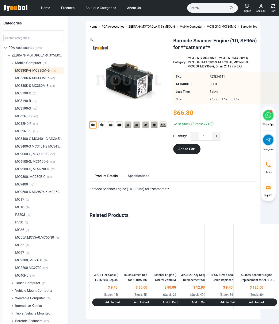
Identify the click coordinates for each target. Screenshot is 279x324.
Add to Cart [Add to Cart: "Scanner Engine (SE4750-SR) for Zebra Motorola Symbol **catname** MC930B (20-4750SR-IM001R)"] (170, 302)
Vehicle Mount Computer (33, 291)
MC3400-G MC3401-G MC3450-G (39, 139)
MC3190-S (26, 108)
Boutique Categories (101, 8)
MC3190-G (26, 93)
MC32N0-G (26, 116)
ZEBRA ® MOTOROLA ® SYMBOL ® (38, 55)
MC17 (22, 200)
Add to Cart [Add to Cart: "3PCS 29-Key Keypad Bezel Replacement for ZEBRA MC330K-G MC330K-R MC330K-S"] (198, 302)
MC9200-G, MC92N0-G (35, 169)
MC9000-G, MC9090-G (35, 154)
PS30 (21, 222)
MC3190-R (26, 101)
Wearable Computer (32, 298)
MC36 (22, 230)
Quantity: (187, 136)
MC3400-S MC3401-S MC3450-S (39, 146)
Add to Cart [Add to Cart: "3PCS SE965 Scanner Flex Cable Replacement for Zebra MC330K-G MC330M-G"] (227, 302)
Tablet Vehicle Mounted (32, 313)
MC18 (22, 207)
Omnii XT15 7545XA (235, 66)
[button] (91, 40)
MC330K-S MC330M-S (35, 86)
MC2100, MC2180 (32, 260)
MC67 (22, 253)
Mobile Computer (31, 63)
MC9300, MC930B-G (33, 177)
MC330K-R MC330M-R (35, 78)
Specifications (138, 176)
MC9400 (24, 184)
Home (45, 8)
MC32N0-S (26, 131)
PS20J (23, 215)
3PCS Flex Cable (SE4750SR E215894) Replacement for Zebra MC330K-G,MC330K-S (112, 280)
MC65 (22, 245)
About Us (134, 8)
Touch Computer (30, 283)
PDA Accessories (25, 48)
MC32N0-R (26, 124)
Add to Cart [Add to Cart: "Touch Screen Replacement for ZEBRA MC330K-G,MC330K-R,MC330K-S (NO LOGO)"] (141, 302)
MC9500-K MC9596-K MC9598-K (39, 192)
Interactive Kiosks (28, 306)
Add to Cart (193, 149)
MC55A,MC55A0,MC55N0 (37, 237)
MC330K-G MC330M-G (35, 71)
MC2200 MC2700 (31, 268)
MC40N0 (25, 275)
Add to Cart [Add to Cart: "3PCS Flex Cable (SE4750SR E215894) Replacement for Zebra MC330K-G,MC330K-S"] (112, 302)
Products (67, 8)
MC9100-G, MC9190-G (35, 162)
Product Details (106, 176)
